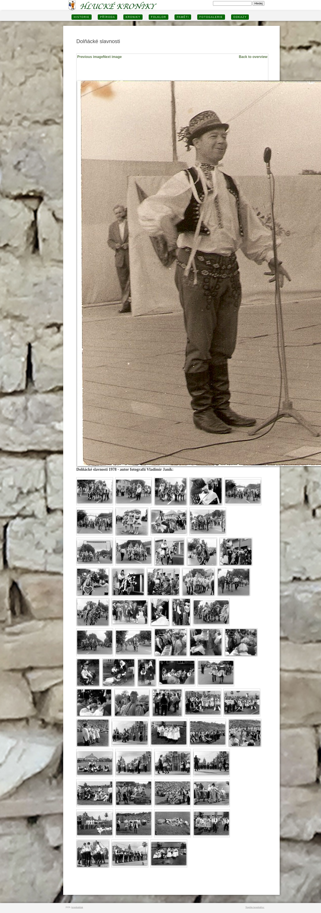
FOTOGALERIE (211, 17)
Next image (112, 57)
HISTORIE (81, 17)
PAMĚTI (183, 17)
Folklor (158, 17)
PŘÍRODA (107, 17)
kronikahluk (77, 907)
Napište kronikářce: (255, 907)
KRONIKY (133, 17)
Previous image (90, 57)
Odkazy (240, 17)
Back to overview (253, 57)
